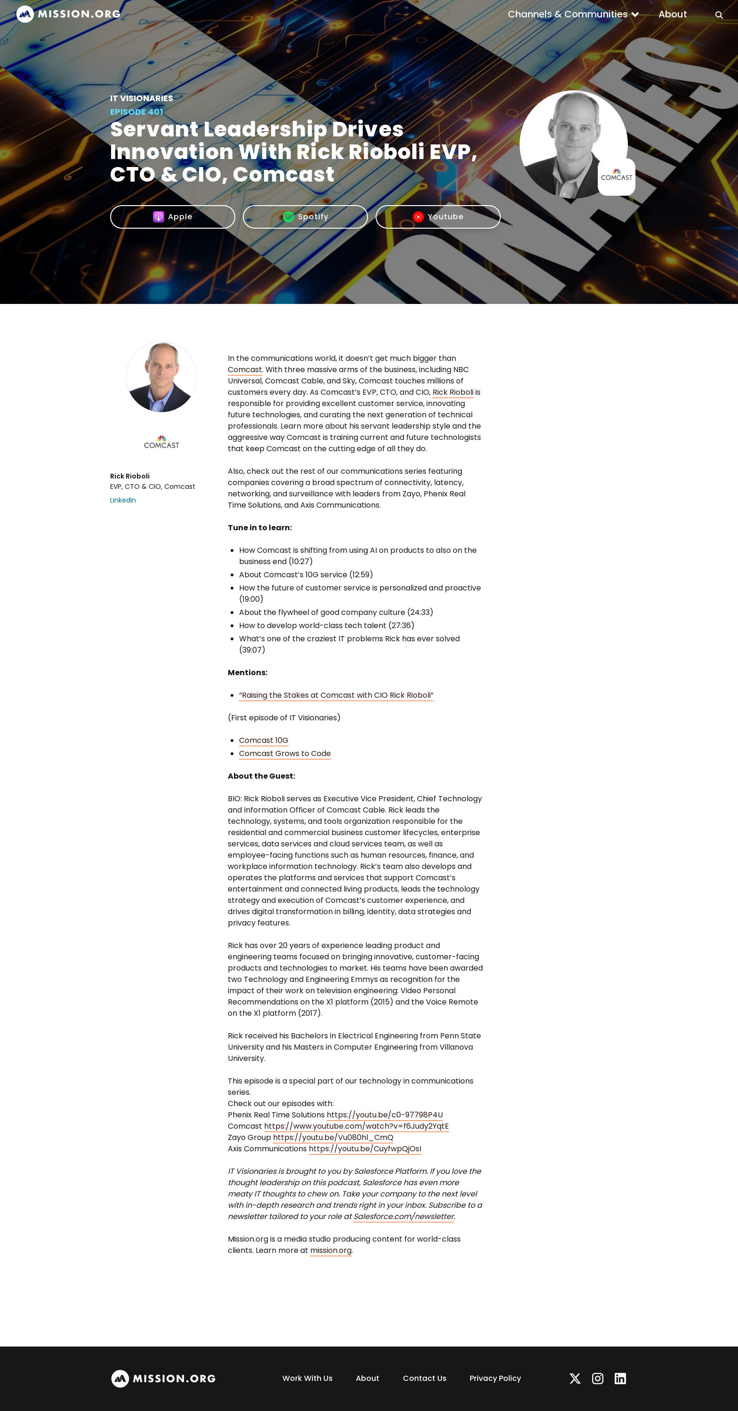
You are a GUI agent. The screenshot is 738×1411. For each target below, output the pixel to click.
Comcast (245, 369)
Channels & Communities (568, 14)
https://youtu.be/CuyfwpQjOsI (365, 1148)
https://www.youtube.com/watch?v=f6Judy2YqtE (356, 1126)
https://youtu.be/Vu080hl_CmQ (333, 1137)
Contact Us (425, 1378)
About (672, 14)
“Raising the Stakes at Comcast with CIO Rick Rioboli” (336, 695)
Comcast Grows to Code (285, 753)
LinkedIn (123, 500)
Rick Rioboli (453, 392)
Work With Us (307, 1378)
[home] (68, 14)
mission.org (331, 1250)
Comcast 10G (264, 740)
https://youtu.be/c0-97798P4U (385, 1114)
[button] (573, 14)
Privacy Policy (495, 1378)
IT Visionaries (141, 98)
